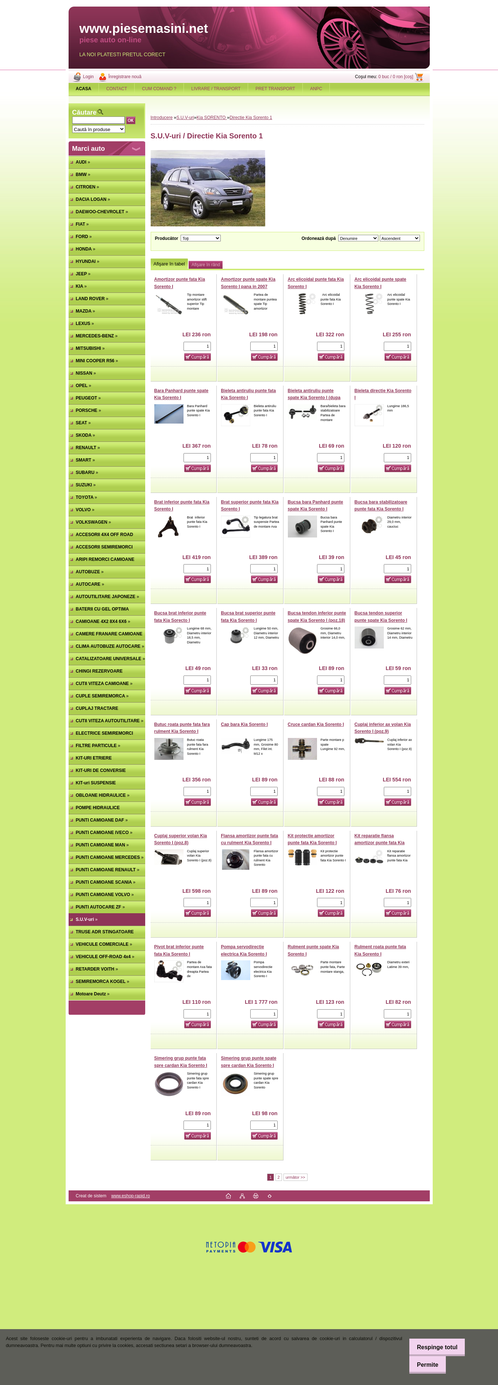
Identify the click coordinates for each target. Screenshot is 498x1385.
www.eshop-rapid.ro (130, 1195)
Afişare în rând (206, 264)
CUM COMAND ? (159, 88)
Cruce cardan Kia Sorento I (316, 724)
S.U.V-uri (185, 117)
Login (88, 76)
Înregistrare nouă (125, 76)
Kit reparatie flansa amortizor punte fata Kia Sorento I (380, 843)
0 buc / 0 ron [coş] (395, 76)
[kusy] (197, 346)
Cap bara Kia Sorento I (244, 724)
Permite (424, 1365)
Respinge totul (433, 1347)
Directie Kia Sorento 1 (250, 117)
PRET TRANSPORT (275, 88)
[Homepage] (84, 88)
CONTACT (116, 88)
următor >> (295, 1177)
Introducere (162, 117)
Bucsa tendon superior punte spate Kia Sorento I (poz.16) (381, 620)
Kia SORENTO (212, 117)
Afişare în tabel (169, 264)
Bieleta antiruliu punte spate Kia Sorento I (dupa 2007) (314, 398)
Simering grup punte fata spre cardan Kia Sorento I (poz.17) (180, 1065)
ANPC (316, 88)
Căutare (84, 112)
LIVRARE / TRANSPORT (215, 88)
